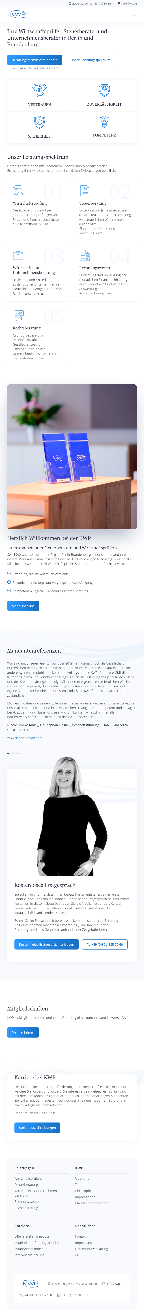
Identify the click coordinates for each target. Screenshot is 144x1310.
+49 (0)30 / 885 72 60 (107, 944)
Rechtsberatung (26, 1208)
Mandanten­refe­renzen (92, 1203)
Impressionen (85, 1197)
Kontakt (81, 1236)
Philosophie (84, 1191)
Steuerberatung (26, 1184)
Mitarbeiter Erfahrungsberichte (37, 1242)
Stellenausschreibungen (37, 1127)
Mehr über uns (23, 606)
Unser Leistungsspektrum (90, 60)
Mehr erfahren (23, 1032)
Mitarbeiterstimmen (29, 1249)
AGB (78, 1255)
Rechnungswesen (27, 1201)
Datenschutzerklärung (91, 1249)
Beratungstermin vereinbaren (35, 60)
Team (79, 1184)
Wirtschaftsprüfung (28, 1178)
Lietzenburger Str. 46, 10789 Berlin (93, 3)
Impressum (83, 1242)
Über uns (82, 1178)
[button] (8, 753)
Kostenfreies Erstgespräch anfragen (46, 944)
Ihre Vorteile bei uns (29, 1255)
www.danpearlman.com (24, 738)
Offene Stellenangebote (32, 1236)
